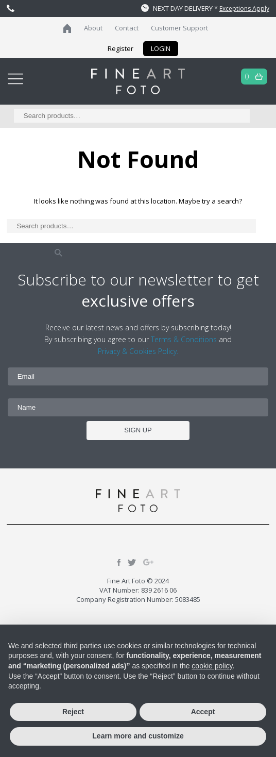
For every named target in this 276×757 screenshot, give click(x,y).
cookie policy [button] (212, 666)
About (93, 27)
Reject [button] (73, 712)
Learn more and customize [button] (137, 736)
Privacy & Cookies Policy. (138, 351)
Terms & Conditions (184, 339)
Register (120, 48)
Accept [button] (203, 712)
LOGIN (160, 48)
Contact (127, 27)
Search (58, 253)
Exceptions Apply (244, 8)
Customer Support (179, 27)
